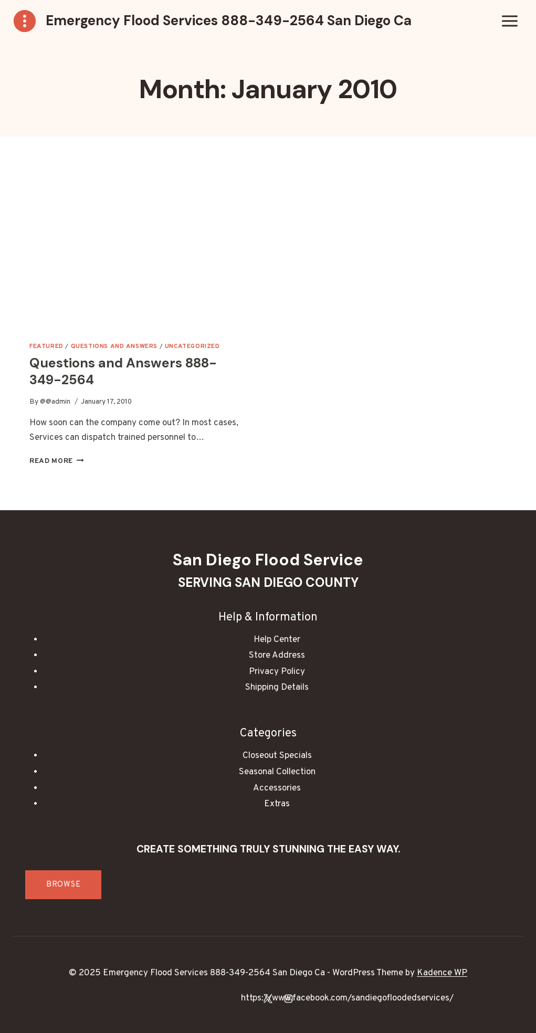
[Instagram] (289, 998)
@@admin (55, 401)
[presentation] (135, 243)
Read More (56, 461)
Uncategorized (192, 346)
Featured (46, 346)
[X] (268, 998)
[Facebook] (247, 998)
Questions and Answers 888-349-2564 (123, 371)
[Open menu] (509, 20)
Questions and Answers (114, 346)
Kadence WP (442, 973)
